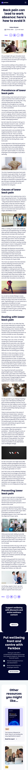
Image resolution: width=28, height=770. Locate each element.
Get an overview (14, 671)
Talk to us (14, 624)
